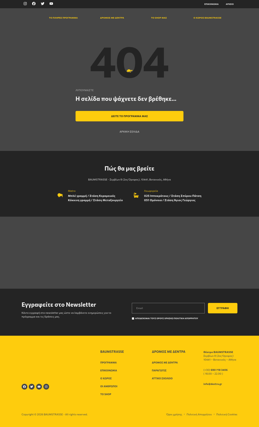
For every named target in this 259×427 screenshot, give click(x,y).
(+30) (215, 369)
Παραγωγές (159, 370)
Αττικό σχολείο (162, 378)
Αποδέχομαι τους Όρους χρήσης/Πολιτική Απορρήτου (166, 318)
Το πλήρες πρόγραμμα (61, 17)
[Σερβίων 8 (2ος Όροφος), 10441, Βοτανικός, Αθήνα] (129, 253)
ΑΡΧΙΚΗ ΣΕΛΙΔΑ (129, 131)
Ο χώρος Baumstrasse (206, 17)
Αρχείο (230, 4)
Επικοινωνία (211, 4)
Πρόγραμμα (108, 362)
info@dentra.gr (212, 383)
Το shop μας (159, 17)
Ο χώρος (106, 378)
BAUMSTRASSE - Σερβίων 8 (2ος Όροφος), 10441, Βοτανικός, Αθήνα (129, 179)
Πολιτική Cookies (226, 414)
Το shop (105, 394)
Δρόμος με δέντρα (112, 17)
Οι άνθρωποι (108, 386)
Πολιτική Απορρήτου (199, 414)
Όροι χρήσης (174, 414)
